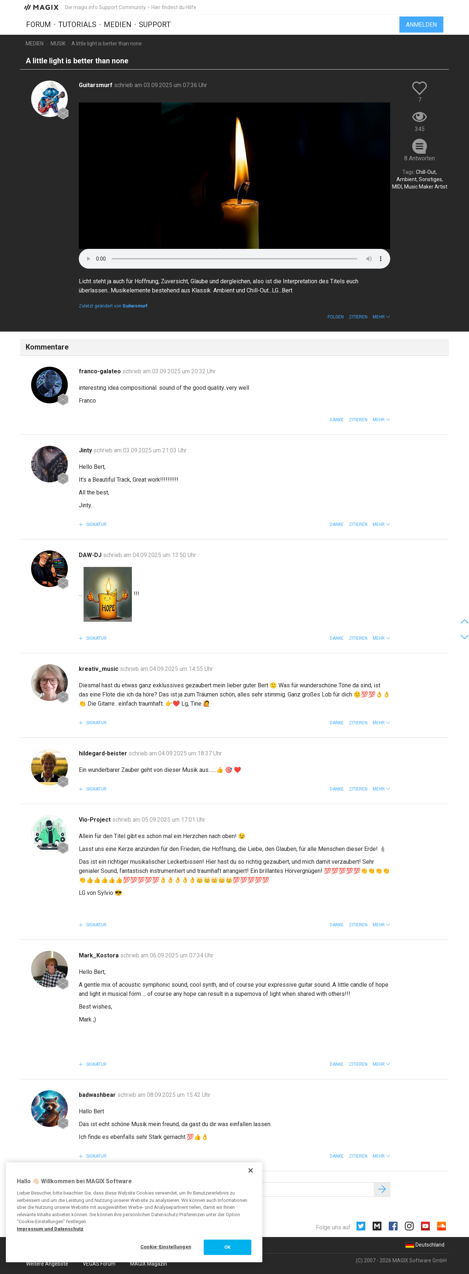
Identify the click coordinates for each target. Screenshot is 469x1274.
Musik (58, 43)
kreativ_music (99, 668)
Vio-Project (95, 819)
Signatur (96, 524)
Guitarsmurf (96, 85)
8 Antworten (419, 158)
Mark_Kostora (99, 955)
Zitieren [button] (358, 317)
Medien (118, 24)
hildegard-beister (104, 753)
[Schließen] (251, 1170)
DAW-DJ (91, 555)
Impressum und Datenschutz (50, 1229)
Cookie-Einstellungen (165, 1246)
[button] (381, 317)
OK (227, 1247)
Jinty (86, 450)
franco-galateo (100, 371)
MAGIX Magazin (148, 1264)
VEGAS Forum (99, 1264)
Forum (38, 24)
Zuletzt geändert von (113, 306)
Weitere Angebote (47, 1264)
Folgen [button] (336, 317)
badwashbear (98, 1094)
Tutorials (77, 24)
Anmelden (421, 24)
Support (155, 24)
